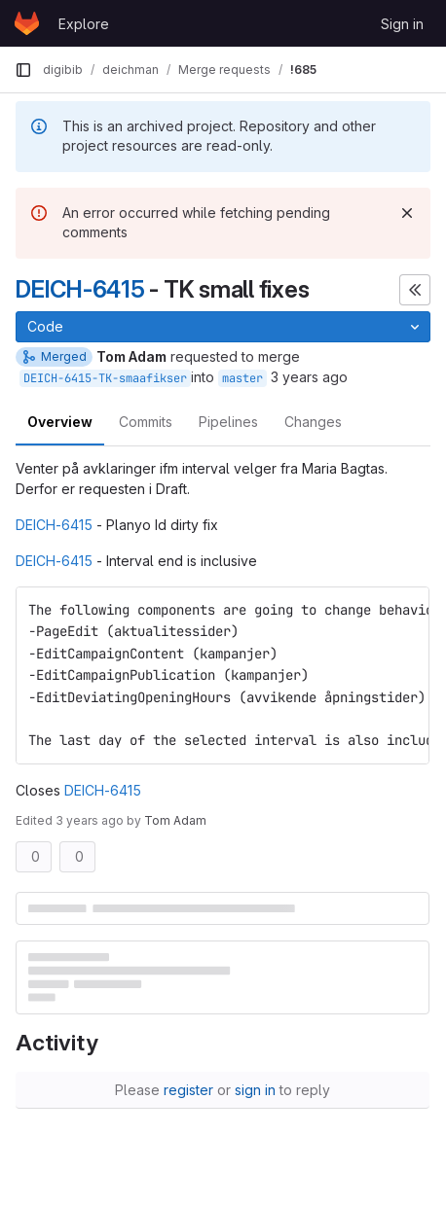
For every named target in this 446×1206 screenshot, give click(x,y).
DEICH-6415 (80, 289)
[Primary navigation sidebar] (23, 70)
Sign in (402, 24)
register (188, 1090)
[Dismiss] (407, 213)
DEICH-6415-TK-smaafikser (105, 378)
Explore (83, 24)
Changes (313, 421)
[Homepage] (27, 23)
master (242, 378)
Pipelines (228, 421)
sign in (255, 1090)
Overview (60, 421)
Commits (145, 421)
